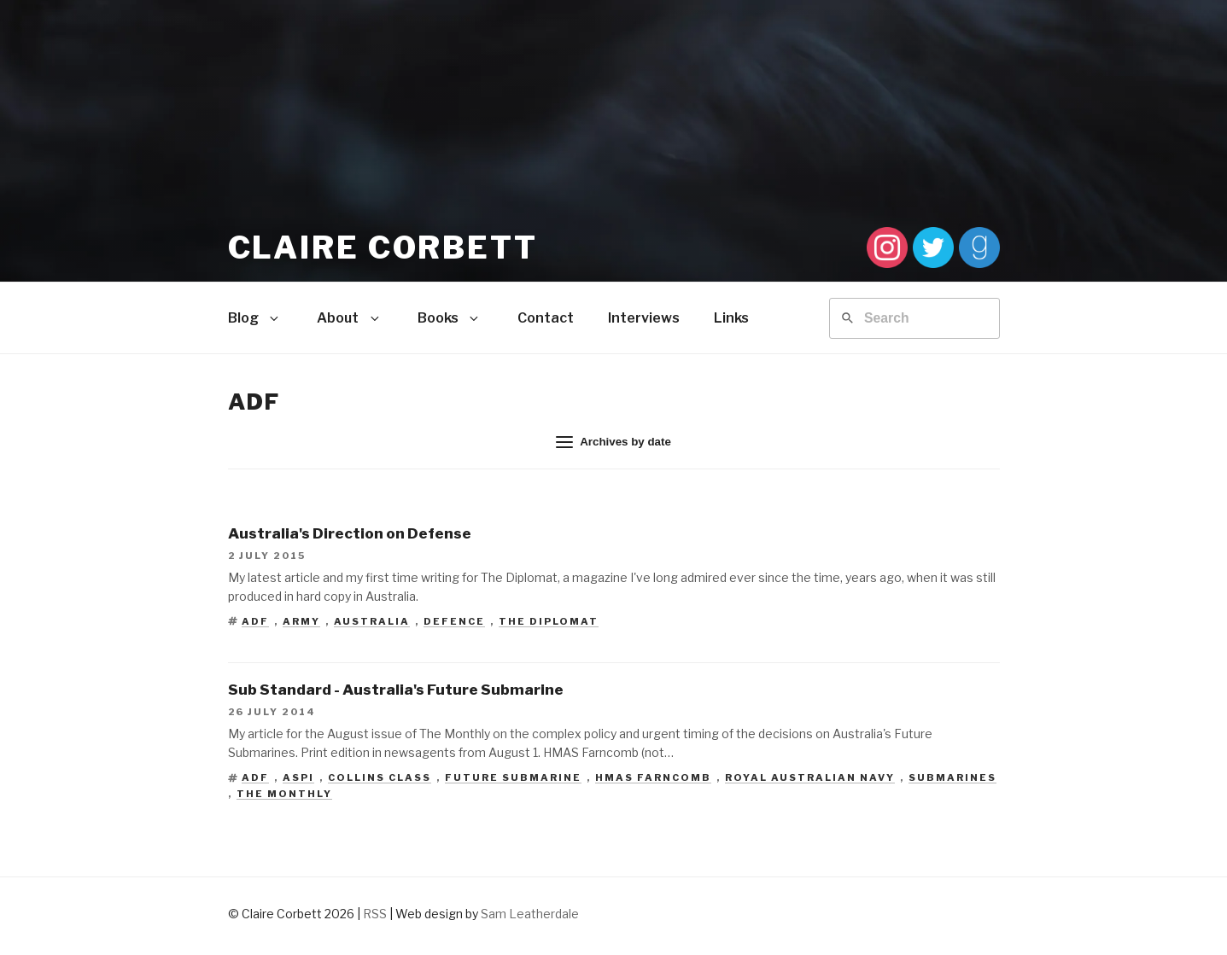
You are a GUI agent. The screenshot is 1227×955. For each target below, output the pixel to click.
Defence (454, 621)
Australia (372, 621)
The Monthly (284, 794)
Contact (545, 318)
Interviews (644, 318)
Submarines (952, 777)
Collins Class (379, 777)
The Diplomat (549, 621)
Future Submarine (513, 777)
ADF (255, 621)
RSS (375, 913)
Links (731, 318)
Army (301, 621)
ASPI (298, 777)
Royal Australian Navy (810, 777)
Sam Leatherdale (530, 913)
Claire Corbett (383, 247)
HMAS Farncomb (653, 777)
